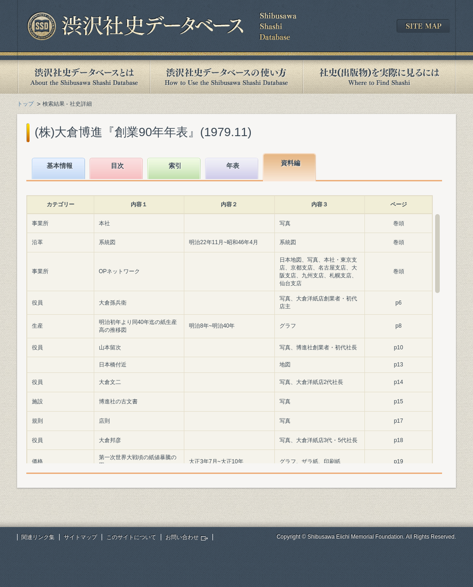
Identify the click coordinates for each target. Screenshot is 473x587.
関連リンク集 (38, 537)
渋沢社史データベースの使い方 (226, 77)
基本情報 (60, 165)
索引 (175, 165)
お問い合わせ (182, 537)
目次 (117, 165)
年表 (232, 165)
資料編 (290, 163)
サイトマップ (80, 537)
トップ (25, 104)
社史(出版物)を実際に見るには (379, 77)
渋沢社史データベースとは (83, 77)
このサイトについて (131, 537)
